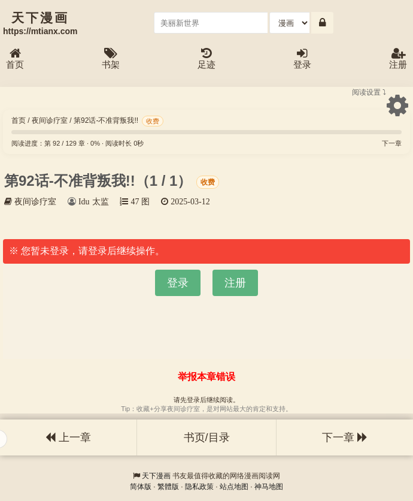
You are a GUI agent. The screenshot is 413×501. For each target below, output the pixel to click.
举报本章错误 (206, 377)
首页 (15, 59)
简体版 (140, 486)
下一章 (392, 143)
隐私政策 (199, 486)
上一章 (68, 437)
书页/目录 (207, 437)
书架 (111, 59)
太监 (100, 201)
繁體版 (168, 486)
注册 (398, 59)
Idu (84, 201)
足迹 (206, 59)
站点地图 (234, 486)
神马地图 (268, 486)
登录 (302, 59)
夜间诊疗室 (50, 120)
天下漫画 (156, 476)
